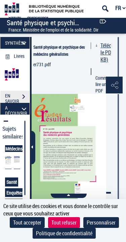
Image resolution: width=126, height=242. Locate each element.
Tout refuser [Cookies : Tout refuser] (64, 222)
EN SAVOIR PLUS (17, 97)
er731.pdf (42, 64)
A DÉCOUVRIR (16, 109)
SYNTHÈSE (16, 43)
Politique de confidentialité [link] (64, 233)
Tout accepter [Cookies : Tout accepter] (27, 222)
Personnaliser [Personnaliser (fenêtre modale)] (101, 222)
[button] (114, 85)
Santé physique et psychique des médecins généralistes (59, 50)
